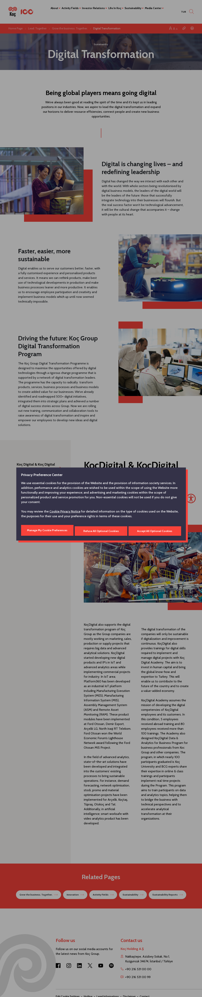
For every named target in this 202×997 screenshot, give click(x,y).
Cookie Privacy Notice (64, 512)
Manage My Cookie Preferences (47, 530)
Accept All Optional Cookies (155, 530)
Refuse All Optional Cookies (101, 530)
